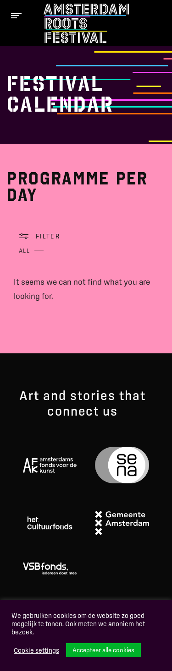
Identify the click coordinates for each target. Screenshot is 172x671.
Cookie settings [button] (36, 650)
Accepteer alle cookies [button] (103, 650)
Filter (48, 236)
